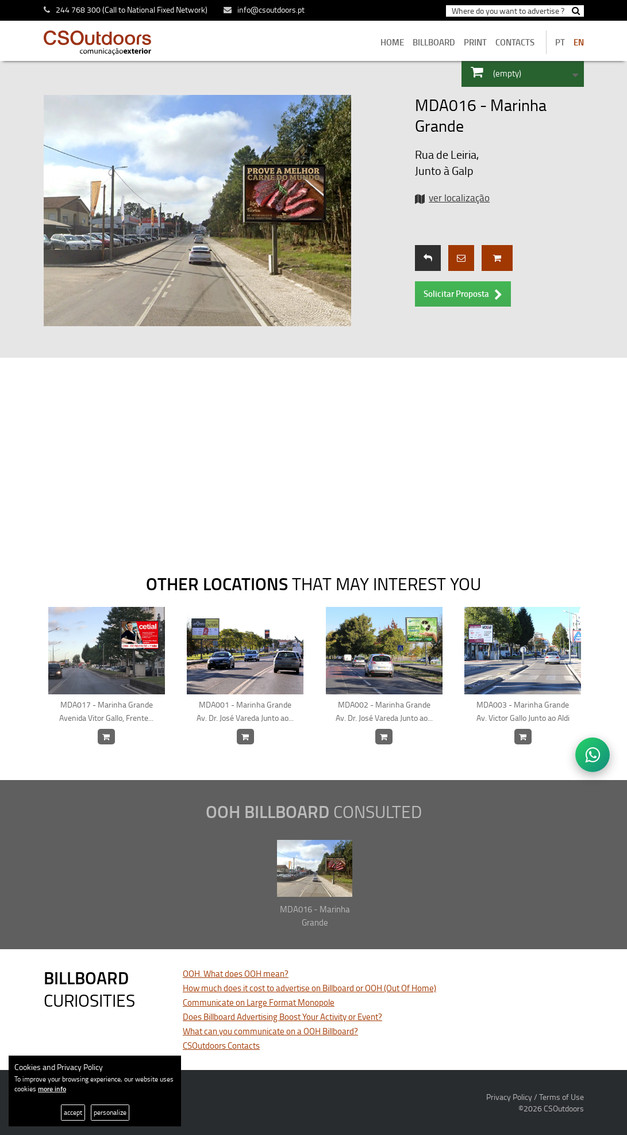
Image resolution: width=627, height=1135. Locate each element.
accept (73, 1112)
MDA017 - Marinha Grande (106, 711)
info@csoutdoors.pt (264, 9)
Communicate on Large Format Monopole (258, 1002)
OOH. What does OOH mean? (236, 974)
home (392, 42)
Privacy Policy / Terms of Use (535, 1096)
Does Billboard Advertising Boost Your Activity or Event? (282, 1017)
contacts (514, 42)
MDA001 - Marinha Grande (245, 711)
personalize (110, 1112)
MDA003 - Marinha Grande (523, 711)
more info (52, 1089)
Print (475, 42)
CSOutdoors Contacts (221, 1046)
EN (579, 42)
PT (560, 42)
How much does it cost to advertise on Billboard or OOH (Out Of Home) (309, 988)
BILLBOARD (434, 42)
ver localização (459, 197)
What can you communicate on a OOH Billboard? (270, 1031)
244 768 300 (78, 9)
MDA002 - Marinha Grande (384, 711)
